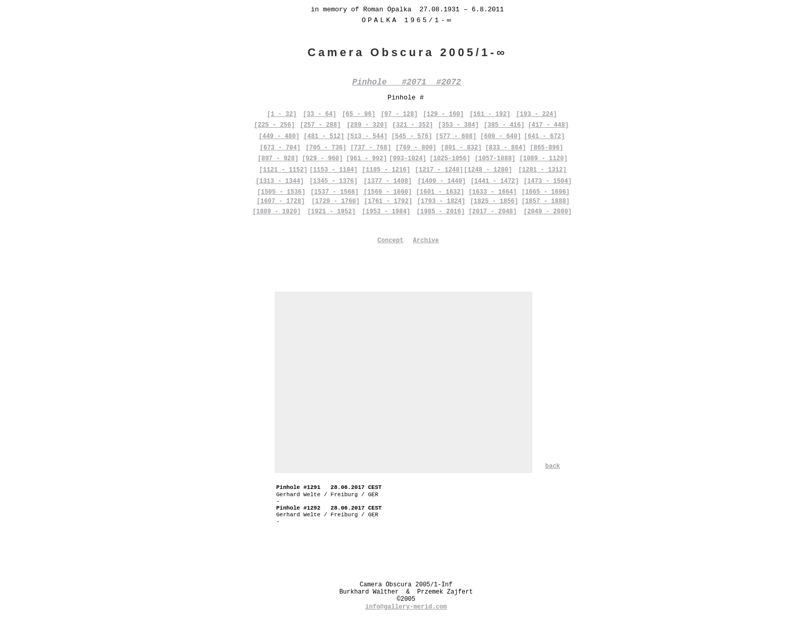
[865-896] (546, 147)
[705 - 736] (326, 147)
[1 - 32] (282, 114)
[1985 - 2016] (440, 211)
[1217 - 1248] (439, 170)
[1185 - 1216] (386, 170)
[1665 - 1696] (545, 192)
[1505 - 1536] (281, 192)
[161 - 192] (489, 114)
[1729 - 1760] (335, 201)
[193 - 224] (536, 114)
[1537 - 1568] (334, 192)
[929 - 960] (322, 158)
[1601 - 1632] (440, 192)
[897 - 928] (278, 158)
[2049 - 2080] (548, 211)
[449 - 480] (279, 136)
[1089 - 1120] (543, 158)
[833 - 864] (505, 147)
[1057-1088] (495, 158)
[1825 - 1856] (494, 201)
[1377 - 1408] (388, 181)
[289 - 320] (367, 125)
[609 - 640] (500, 136)
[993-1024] (407, 158)
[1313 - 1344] (280, 181)
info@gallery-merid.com (406, 607)
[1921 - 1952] (331, 211)
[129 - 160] (443, 114)
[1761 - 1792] (388, 201)
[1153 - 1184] (333, 170)
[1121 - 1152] (283, 170)
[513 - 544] (367, 136)
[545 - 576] (411, 136)
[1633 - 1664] (492, 192)
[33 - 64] (319, 114)
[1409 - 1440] (441, 181)
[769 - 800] (416, 147)
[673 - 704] (280, 147)
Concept (390, 240)
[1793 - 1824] (441, 201)
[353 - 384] (458, 125)
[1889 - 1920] (276, 211)
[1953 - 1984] (386, 211)
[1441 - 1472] (494, 181)
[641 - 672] (544, 136)
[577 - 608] (455, 136)
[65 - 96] (359, 114)
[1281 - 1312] (542, 170)
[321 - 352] (412, 125)
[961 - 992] (366, 158)
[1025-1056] (450, 158)
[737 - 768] (370, 147)
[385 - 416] (504, 125)
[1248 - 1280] (488, 170)
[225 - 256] (274, 125)
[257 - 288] (320, 125)
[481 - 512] (324, 136)
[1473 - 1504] (548, 181)
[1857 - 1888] (545, 201)
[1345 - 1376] (333, 181)
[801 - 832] (461, 147)
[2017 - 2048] (492, 211)
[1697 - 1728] (281, 201)
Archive (426, 240)
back (552, 466)
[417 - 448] (548, 125)
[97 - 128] (399, 114)
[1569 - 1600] (388, 192)
